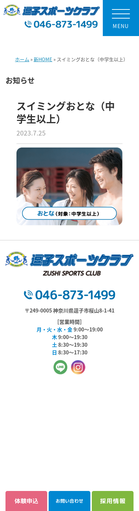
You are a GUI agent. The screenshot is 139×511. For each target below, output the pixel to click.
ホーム (22, 59)
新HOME (43, 59)
